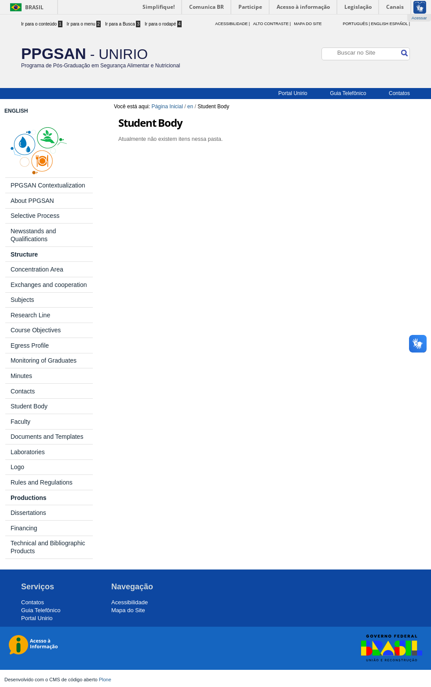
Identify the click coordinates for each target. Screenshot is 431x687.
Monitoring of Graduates (44, 360)
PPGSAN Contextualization (48, 185)
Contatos (399, 93)
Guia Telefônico (348, 93)
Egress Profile (30, 345)
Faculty (20, 421)
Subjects (22, 299)
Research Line (30, 315)
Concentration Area (37, 269)
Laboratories (28, 452)
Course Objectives (36, 330)
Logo (17, 466)
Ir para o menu (84, 24)
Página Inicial (167, 106)
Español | (400, 24)
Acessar (419, 17)
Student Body (29, 406)
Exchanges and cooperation (49, 284)
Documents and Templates (47, 436)
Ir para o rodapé (163, 24)
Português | (356, 24)
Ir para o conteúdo (41, 24)
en (190, 106)
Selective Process (35, 215)
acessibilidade (231, 24)
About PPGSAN (32, 200)
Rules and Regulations (42, 482)
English (380, 24)
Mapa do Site (308, 24)
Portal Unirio (292, 93)
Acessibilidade (129, 602)
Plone (105, 679)
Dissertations (28, 512)
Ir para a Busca (122, 24)
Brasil (34, 7)
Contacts (23, 391)
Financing (24, 528)
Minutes (21, 375)
